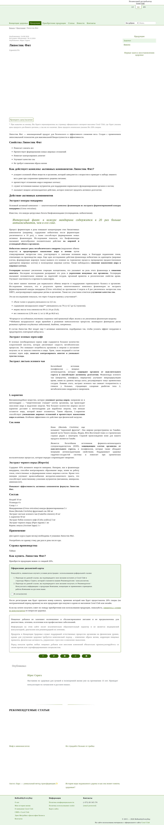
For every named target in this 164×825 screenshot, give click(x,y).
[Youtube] (9, 3)
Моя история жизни (23, 806)
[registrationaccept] (12, 594)
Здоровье (127, 40)
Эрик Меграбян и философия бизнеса (30, 815)
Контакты (91, 23)
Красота (127, 44)
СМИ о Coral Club (22, 812)
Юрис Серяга (34, 675)
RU (138, 7)
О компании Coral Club (24, 809)
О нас (17, 802)
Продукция (35, 23)
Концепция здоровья (18, 23)
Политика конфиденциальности (61, 802)
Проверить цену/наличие (21, 120)
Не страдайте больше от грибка (80, 746)
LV (133, 7)
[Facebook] (20, 3)
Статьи (71, 23)
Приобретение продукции (54, 23)
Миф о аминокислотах (19, 746)
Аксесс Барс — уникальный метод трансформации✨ (33, 784)
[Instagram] (15, 3)
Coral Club (140, 3)
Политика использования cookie (61, 806)
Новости (81, 23)
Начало (12, 28)
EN (144, 7)
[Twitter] (26, 3)
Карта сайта (54, 809)
